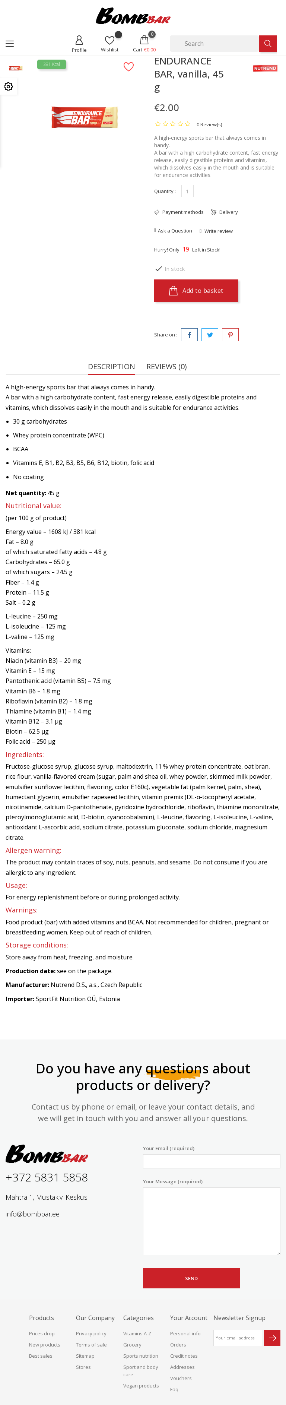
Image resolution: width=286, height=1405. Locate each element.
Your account (188, 1318)
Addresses (182, 1367)
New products (44, 1344)
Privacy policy (91, 1333)
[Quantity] (187, 191)
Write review (218, 231)
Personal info (185, 1333)
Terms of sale (91, 1344)
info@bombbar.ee (33, 1213)
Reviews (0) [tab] (166, 367)
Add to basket (196, 290)
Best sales (41, 1355)
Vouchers (181, 1378)
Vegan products (141, 1385)
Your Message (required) (211, 1217)
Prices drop (42, 1333)
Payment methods (182, 212)
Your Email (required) (211, 1156)
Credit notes (184, 1355)
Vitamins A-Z (137, 1333)
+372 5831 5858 (47, 1177)
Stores (83, 1367)
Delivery (228, 212)
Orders (178, 1344)
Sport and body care (140, 1371)
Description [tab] (111, 367)
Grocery (132, 1344)
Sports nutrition (140, 1355)
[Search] (214, 43)
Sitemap (85, 1355)
